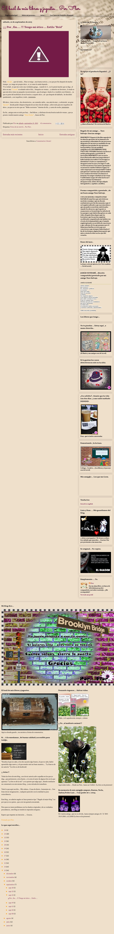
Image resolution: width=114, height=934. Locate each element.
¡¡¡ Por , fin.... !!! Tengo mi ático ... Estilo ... (22, 898)
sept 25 (11, 891)
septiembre (10, 884)
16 (5, 859)
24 (5, 830)
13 (5, 870)
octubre (9, 881)
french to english (86, 504)
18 (5, 852)
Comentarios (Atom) (43, 141)
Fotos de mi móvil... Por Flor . (21, 127)
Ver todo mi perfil (86, 595)
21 (5, 841)
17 (5, 856)
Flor (92, 583)
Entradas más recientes (12, 134)
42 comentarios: (46, 123)
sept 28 (11, 888)
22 (5, 837)
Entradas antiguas (67, 134)
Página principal (11, 15)
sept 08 (11, 914)
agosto (8, 918)
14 (5, 867)
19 (5, 848)
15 (5, 863)
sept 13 (11, 906)
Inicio (41, 134)
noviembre (10, 877)
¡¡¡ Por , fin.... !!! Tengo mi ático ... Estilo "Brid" (33, 27)
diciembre (10, 873)
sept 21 (11, 895)
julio (8, 922)
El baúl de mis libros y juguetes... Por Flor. (41, 9)
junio (8, 925)
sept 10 (11, 910)
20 (5, 845)
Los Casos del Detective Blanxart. (62, 15)
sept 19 (11, 903)
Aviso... (43, 15)
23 (5, 834)
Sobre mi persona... (29, 15)
